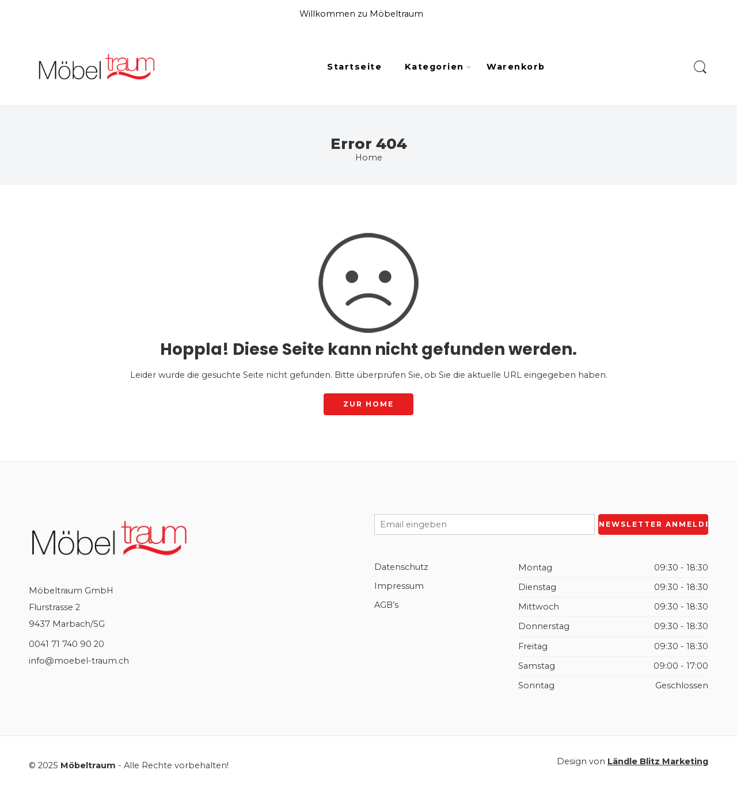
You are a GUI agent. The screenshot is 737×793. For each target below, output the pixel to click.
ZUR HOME (368, 404)
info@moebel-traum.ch (79, 661)
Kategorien (434, 67)
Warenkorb (516, 67)
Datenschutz (401, 567)
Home (368, 157)
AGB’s (386, 605)
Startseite (354, 67)
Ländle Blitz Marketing (657, 761)
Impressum (399, 586)
